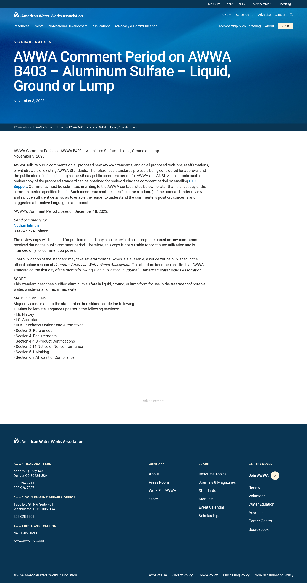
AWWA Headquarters (32, 464)
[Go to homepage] (48, 440)
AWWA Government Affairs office (44, 497)
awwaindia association (35, 526)
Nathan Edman (26, 225)
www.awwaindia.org (29, 540)
